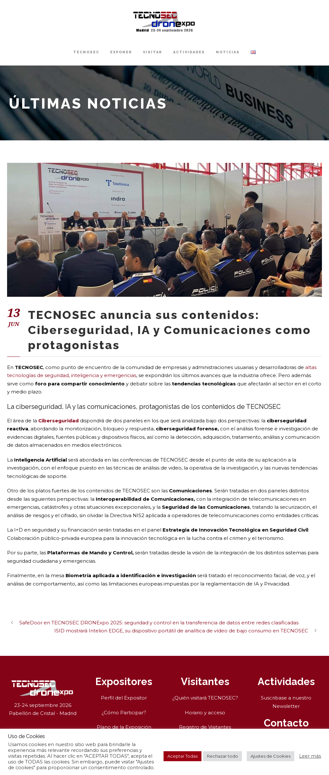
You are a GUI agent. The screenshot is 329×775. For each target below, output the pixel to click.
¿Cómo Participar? (124, 712)
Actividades (189, 52)
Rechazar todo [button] (222, 756)
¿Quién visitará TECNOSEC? (205, 698)
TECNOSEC (86, 52)
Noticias (228, 52)
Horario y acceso (205, 712)
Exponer (121, 52)
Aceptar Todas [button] (182, 756)
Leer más (310, 756)
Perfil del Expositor (124, 698)
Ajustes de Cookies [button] (270, 756)
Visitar (152, 52)
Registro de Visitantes (205, 727)
